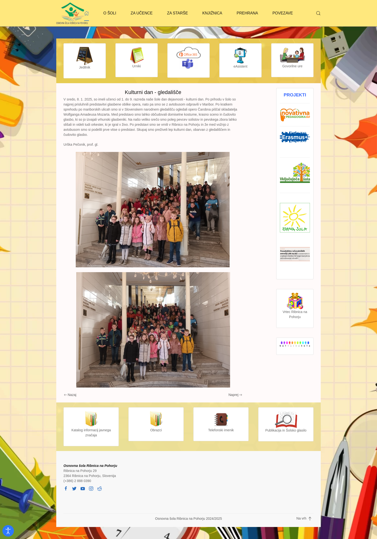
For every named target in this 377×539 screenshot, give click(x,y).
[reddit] (99, 488)
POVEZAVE (282, 13)
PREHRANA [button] (247, 13)
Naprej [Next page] (235, 395)
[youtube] (82, 488)
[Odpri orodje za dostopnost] (8, 531)
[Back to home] (72, 13)
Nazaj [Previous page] (70, 395)
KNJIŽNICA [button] (212, 13)
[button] (318, 13)
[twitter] (74, 488)
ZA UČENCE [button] (142, 13)
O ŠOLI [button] (109, 13)
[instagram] (91, 488)
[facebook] (65, 488)
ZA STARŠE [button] (177, 13)
